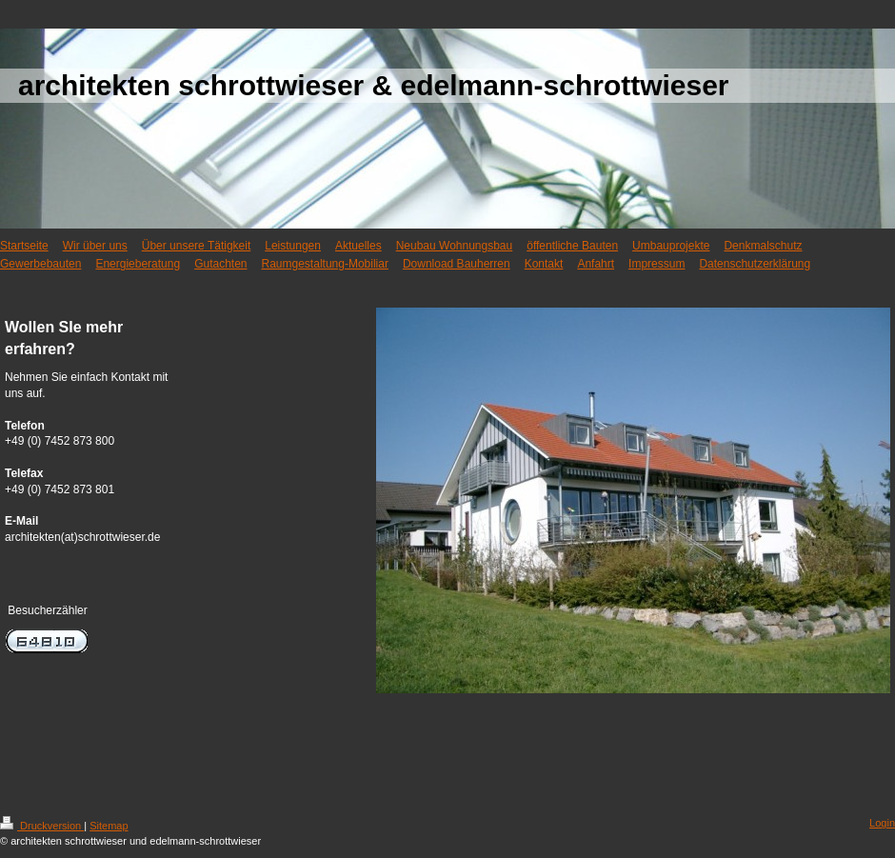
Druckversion (42, 825)
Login (882, 822)
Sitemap (109, 825)
